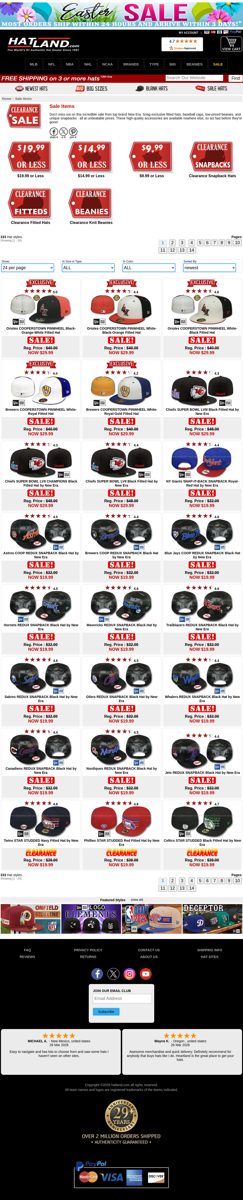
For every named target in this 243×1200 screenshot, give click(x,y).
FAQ (27, 950)
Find (235, 78)
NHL (88, 64)
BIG (173, 64)
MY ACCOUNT (188, 32)
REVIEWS (27, 957)
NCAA (107, 64)
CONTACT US (149, 950)
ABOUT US (149, 957)
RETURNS (88, 957)
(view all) (137, 899)
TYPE (154, 64)
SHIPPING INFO (209, 950)
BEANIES (194, 64)
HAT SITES (209, 957)
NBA (70, 64)
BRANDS (131, 64)
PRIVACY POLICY (88, 950)
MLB (34, 64)
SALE (218, 64)
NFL (51, 64)
